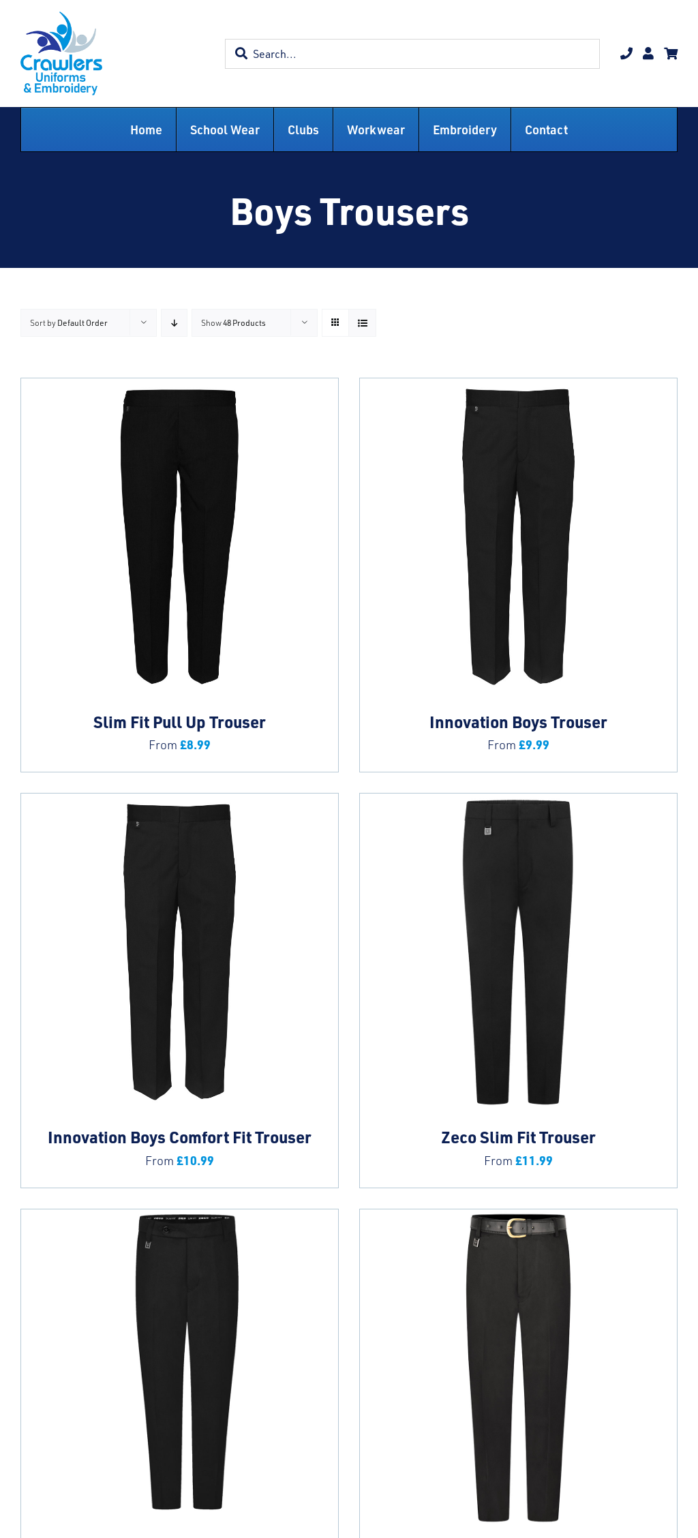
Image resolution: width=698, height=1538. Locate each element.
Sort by (69, 323)
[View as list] (362, 323)
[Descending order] (174, 323)
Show (233, 323)
